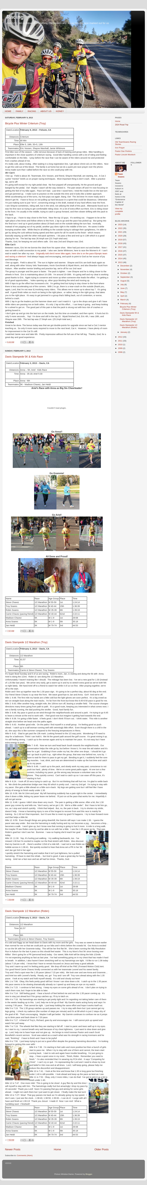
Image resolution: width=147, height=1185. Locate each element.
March (123, 300)
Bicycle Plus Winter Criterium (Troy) (25, 123)
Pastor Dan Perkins (123, 151)
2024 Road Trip (121, 125)
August (123, 281)
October (124, 273)
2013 (120, 262)
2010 (120, 344)
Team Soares (121, 175)
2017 (120, 247)
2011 (120, 341)
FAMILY (19, 111)
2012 (120, 337)
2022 (120, 228)
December (125, 266)
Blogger (89, 1174)
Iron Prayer (120, 148)
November (125, 269)
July (122, 284)
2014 (120, 258)
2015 (120, 255)
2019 (120, 240)
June (122, 288)
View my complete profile (119, 211)
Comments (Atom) (25, 1155)
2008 (120, 352)
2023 (120, 224)
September (125, 277)
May (122, 292)
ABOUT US (45, 111)
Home (57, 1149)
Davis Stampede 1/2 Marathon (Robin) (27, 911)
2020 (120, 236)
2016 (120, 251)
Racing (15, 17)
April (122, 296)
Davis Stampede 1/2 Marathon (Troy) (26, 642)
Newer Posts (12, 1149)
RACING (32, 111)
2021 (120, 232)
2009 (120, 348)
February (124, 303)
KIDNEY (60, 111)
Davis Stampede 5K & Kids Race (24, 356)
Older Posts (101, 1149)
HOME (8, 111)
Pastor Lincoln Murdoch (125, 155)
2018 (120, 243)
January (124, 332)
